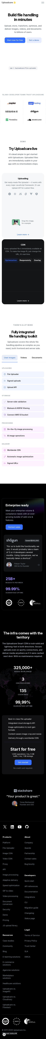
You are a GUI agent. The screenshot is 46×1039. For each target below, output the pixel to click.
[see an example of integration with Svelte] (25, 194)
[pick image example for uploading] (16, 222)
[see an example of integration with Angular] (36, 194)
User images (9, 357)
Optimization (11, 260)
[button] (4, 1034)
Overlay (37, 260)
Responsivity (25, 260)
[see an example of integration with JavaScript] (20, 194)
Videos (23, 357)
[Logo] (8, 2)
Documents (37, 357)
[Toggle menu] (42, 2)
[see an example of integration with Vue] (31, 194)
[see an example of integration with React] (15, 194)
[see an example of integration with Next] (9, 194)
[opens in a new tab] (34, 918)
